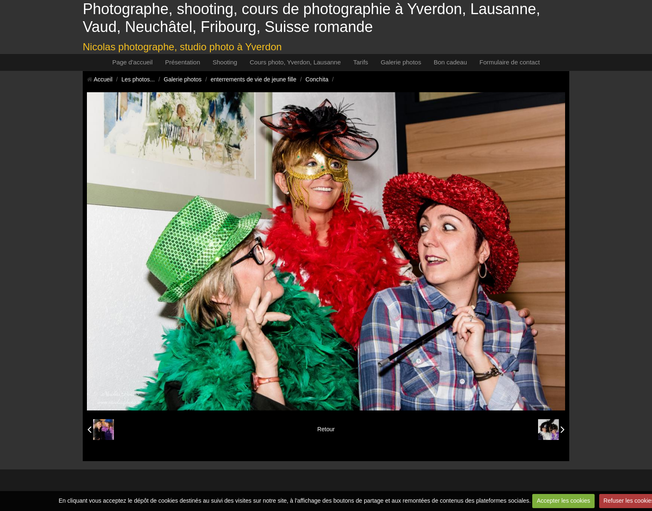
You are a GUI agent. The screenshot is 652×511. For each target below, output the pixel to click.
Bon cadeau (450, 62)
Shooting (224, 62)
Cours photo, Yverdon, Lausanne (295, 62)
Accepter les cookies (563, 500)
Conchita (316, 79)
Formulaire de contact (509, 62)
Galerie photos (400, 62)
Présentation (182, 62)
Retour (326, 429)
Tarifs (360, 62)
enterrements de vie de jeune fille (253, 79)
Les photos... (138, 79)
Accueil (103, 79)
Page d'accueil (132, 62)
